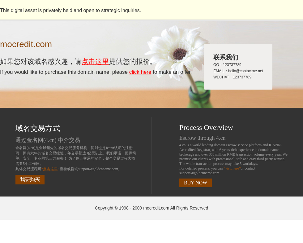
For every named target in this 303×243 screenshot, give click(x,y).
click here (140, 72)
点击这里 (95, 61)
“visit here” (232, 168)
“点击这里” (50, 169)
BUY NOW (195, 182)
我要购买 (30, 179)
